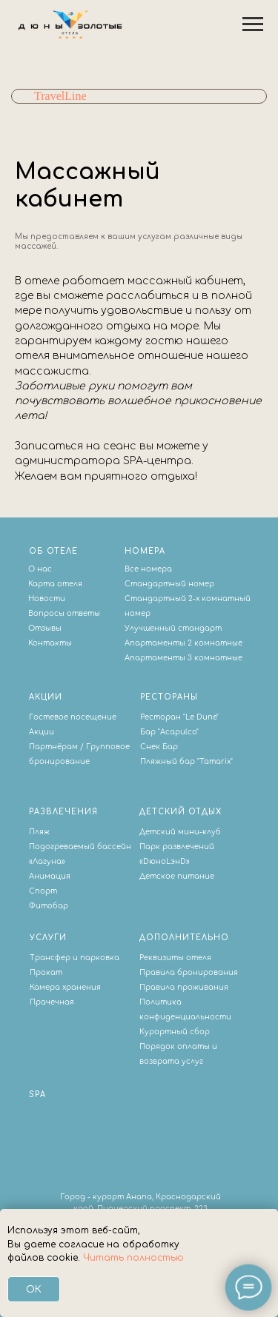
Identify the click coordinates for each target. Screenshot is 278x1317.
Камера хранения (65, 987)
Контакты (50, 643)
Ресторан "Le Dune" (179, 717)
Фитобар (48, 906)
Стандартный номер (169, 584)
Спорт (43, 891)
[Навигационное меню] (252, 24)
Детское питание (176, 876)
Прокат (46, 972)
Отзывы (45, 628)
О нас (40, 569)
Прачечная (52, 1002)
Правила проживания (183, 987)
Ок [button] (34, 1289)
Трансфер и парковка (74, 958)
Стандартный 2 (159, 598)
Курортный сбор (174, 1032)
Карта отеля (55, 584)
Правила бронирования (188, 972)
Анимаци (47, 876)
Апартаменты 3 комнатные (183, 658)
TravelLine (60, 96)
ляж (42, 832)
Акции (41, 732)
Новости (46, 598)
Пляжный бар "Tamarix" (186, 761)
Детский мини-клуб (180, 832)
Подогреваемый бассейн (80, 846)
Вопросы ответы (64, 613)
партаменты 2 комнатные (186, 643)
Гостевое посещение (72, 717)
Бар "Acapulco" (169, 732)
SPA (37, 1094)
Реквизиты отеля (175, 958)
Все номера (148, 569)
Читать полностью (133, 1258)
